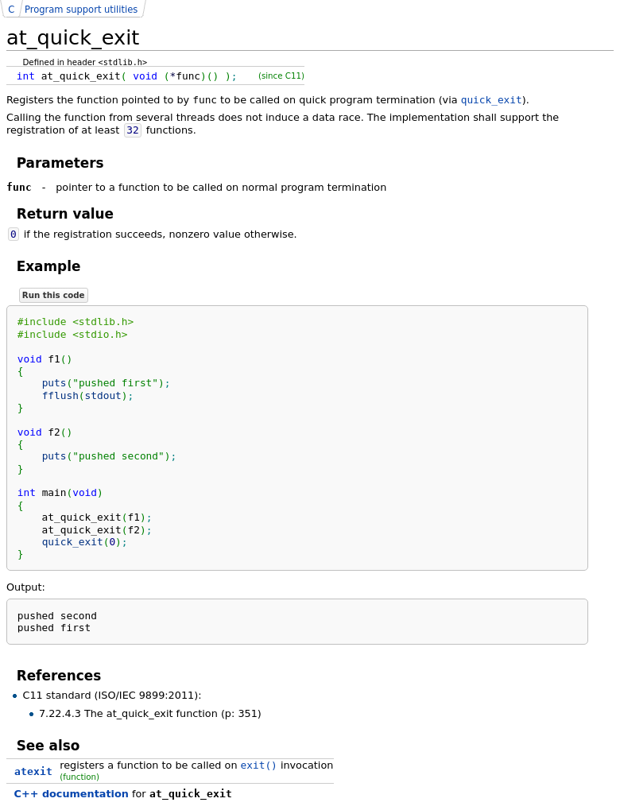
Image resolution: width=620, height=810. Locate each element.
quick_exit (491, 100)
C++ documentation (71, 794)
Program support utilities (81, 9)
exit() (259, 765)
